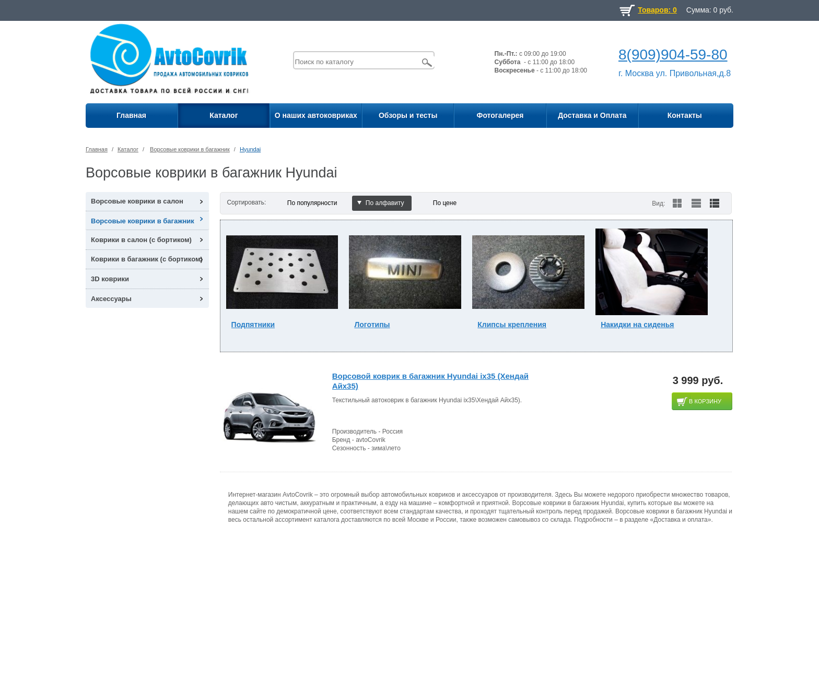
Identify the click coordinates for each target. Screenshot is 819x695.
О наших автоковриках (316, 115)
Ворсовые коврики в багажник (190, 149)
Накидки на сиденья (637, 324)
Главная (131, 115)
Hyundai (250, 149)
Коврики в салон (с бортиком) (141, 240)
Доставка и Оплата (592, 115)
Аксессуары (111, 299)
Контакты (685, 115)
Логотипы (372, 324)
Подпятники (253, 324)
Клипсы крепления (511, 324)
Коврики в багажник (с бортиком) (147, 259)
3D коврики (110, 279)
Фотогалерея (499, 115)
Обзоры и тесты (408, 115)
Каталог (223, 115)
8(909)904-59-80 (673, 54)
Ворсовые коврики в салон (137, 201)
